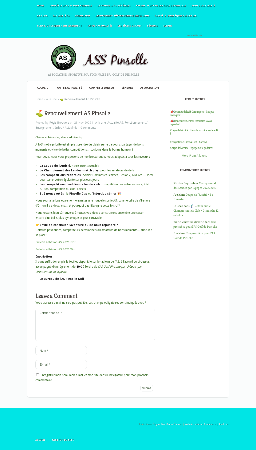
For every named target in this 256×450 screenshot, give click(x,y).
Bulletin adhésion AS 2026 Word (56, 249)
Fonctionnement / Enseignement (59, 25)
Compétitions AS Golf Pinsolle (71, 5)
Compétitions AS (101, 87)
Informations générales (114, 5)
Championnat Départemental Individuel (122, 15)
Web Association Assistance (200, 429)
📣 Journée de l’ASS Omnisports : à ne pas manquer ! (192, 113)
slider (167, 25)
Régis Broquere (59, 122)
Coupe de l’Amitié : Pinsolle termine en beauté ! (194, 131)
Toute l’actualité (203, 5)
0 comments (88, 127)
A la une (42, 15)
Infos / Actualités (99, 25)
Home (40, 5)
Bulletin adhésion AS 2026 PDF (55, 242)
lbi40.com (223, 429)
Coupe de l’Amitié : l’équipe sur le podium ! (191, 148)
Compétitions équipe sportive (175, 15)
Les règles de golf (130, 25)
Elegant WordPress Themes (167, 429)
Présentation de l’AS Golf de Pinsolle (161, 5)
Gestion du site (63, 445)
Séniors (152, 25)
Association (149, 87)
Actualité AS (61, 15)
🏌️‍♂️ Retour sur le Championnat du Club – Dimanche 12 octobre (195, 210)
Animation (82, 15)
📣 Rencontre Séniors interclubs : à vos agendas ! (191, 122)
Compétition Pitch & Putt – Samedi (188, 142)
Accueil (42, 87)
